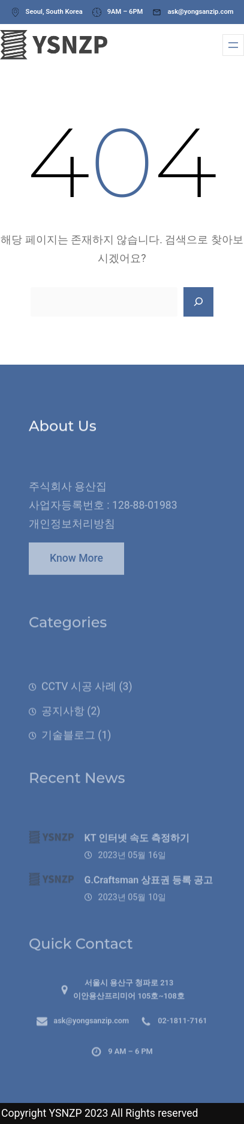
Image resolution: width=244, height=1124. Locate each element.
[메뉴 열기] (233, 45)
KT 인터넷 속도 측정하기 (137, 848)
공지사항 (63, 721)
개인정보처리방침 (72, 531)
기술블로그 (68, 746)
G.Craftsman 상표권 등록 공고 (149, 889)
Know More (76, 563)
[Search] (198, 302)
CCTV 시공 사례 (78, 696)
